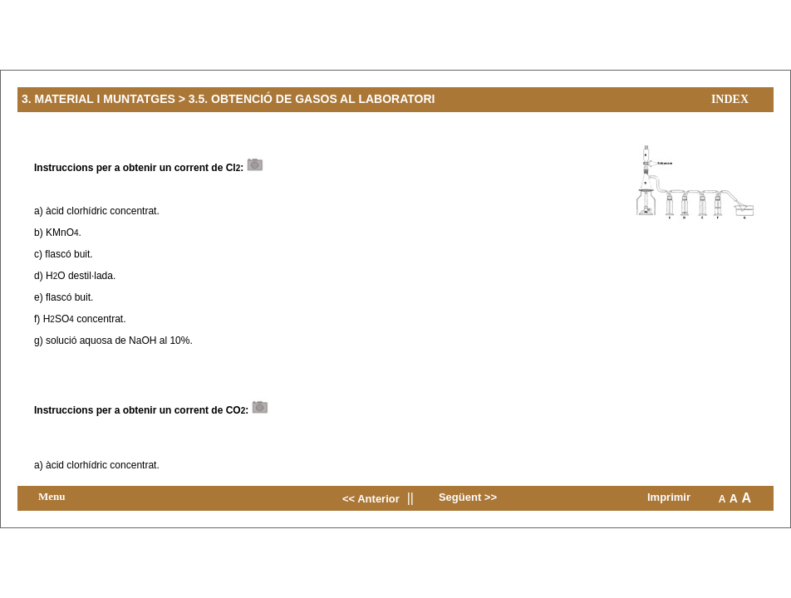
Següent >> (468, 497)
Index (730, 99)
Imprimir (668, 497)
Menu (52, 496)
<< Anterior (371, 499)
